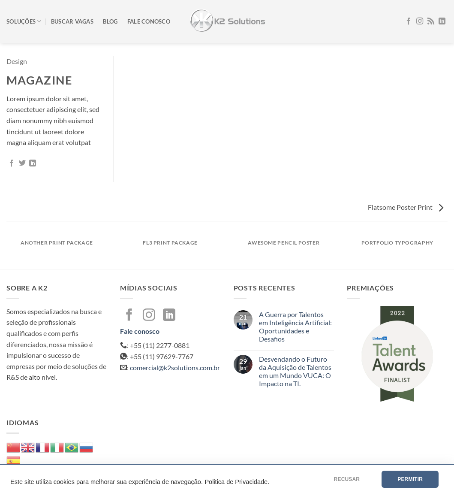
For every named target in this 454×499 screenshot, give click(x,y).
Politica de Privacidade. (236, 481)
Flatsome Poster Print (405, 207)
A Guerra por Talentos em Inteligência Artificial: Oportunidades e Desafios (295, 326)
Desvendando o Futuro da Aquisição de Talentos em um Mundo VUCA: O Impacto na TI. (295, 371)
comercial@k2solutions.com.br (175, 367)
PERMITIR (410, 479)
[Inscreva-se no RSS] (430, 21)
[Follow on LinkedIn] (442, 21)
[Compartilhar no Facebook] (11, 163)
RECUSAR (347, 479)
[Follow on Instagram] (419, 21)
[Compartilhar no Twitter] (22, 163)
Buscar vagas (72, 21)
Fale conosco (148, 21)
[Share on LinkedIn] (32, 163)
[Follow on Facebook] (408, 21)
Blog (110, 21)
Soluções (24, 21)
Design (16, 61)
